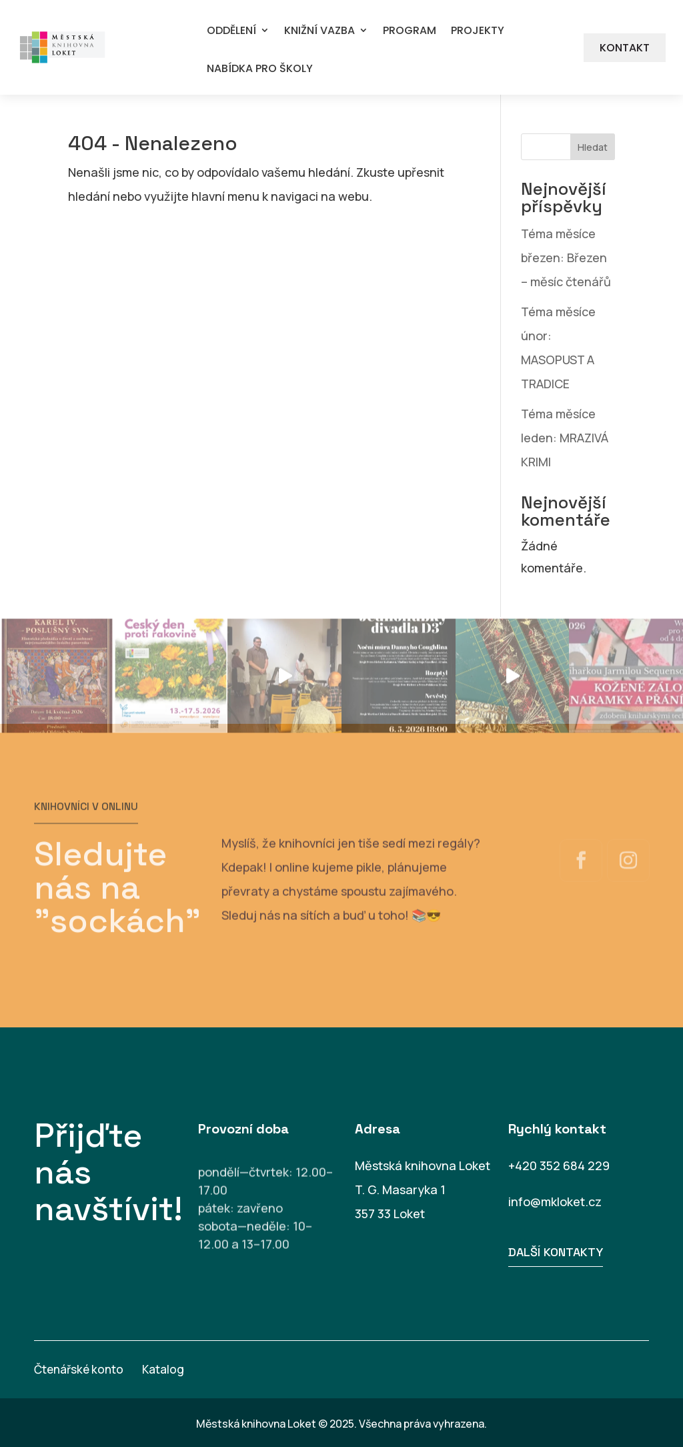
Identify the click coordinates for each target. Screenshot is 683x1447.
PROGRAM (409, 31)
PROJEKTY (477, 31)
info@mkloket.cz (555, 1201)
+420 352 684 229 (559, 1165)
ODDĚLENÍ (231, 31)
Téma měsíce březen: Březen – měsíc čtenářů (566, 257)
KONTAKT (625, 47)
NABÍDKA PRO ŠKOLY (260, 69)
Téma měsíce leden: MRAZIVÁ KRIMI (564, 438)
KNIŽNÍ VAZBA (319, 31)
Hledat (593, 147)
